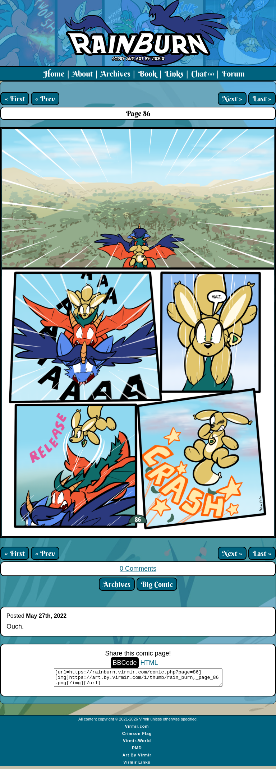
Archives (115, 74)
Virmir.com (137, 729)
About (82, 74)
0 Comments (138, 568)
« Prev (45, 98)
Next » (232, 98)
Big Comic (157, 584)
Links (174, 74)
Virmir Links (136, 765)
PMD (137, 751)
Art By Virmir (137, 758)
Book (147, 74)
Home (53, 74)
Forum (233, 74)
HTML (149, 662)
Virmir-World (137, 744)
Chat (202, 74)
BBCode (124, 662)
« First (15, 98)
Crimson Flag (137, 737)
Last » (262, 98)
